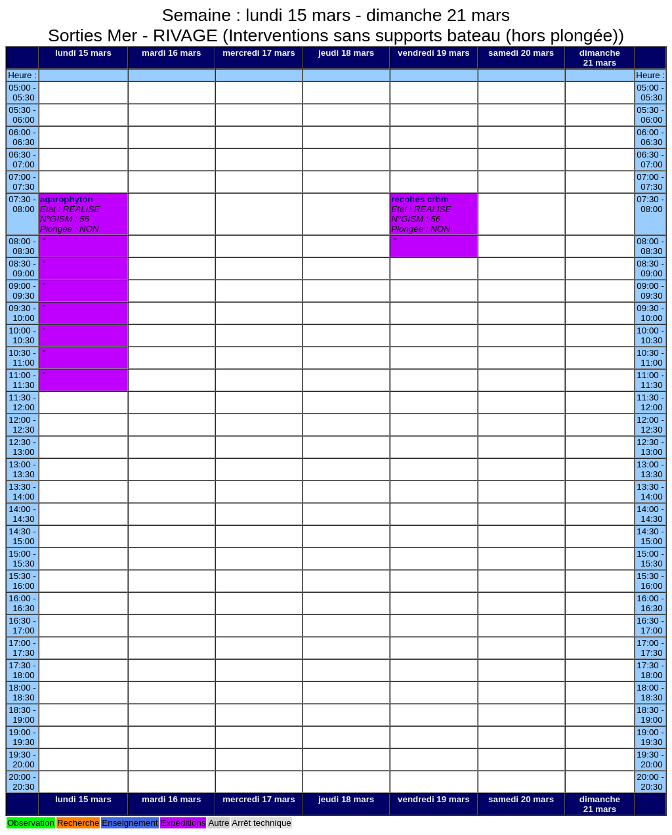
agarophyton (66, 199)
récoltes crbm (419, 199)
